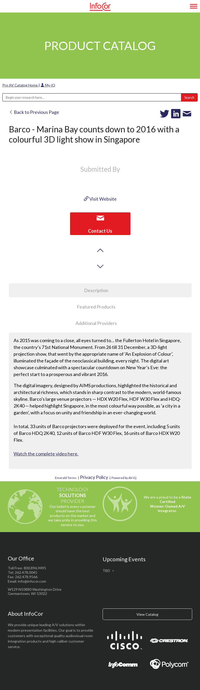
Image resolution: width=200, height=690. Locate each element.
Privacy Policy (94, 477)
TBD (106, 570)
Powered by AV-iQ (123, 478)
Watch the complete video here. (46, 454)
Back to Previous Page (34, 112)
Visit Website (100, 199)
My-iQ (48, 85)
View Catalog (147, 614)
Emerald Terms (66, 478)
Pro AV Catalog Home (20, 85)
